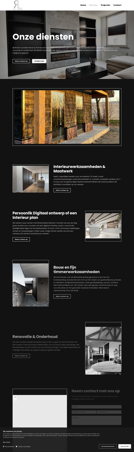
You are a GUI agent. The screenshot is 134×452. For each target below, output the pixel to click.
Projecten (105, 5)
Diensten (93, 5)
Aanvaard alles (125, 446)
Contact (117, 5)
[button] (21, 61)
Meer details (6, 442)
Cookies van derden (23, 446)
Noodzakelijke (8, 446)
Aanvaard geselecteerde (107, 446)
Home (83, 5)
